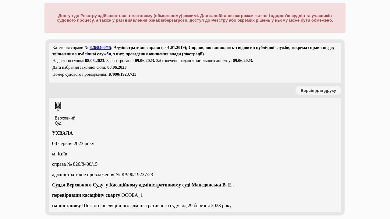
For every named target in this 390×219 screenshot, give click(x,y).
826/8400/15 (100, 47)
